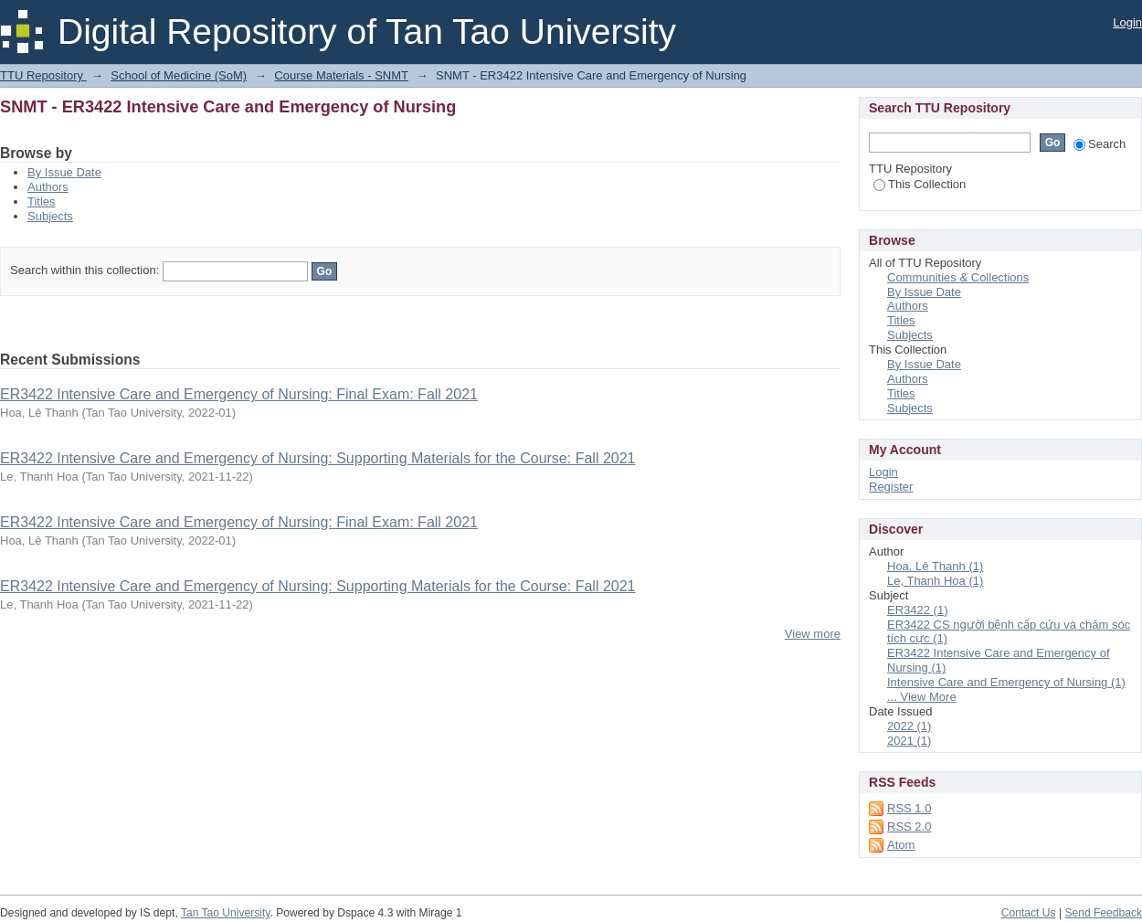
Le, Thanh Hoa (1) (935, 581)
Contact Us (1028, 912)
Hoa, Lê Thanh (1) (935, 566)
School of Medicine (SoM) (179, 75)
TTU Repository (43, 75)
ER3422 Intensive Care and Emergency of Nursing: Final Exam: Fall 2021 (239, 394)
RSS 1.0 (909, 808)
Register (891, 486)
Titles (41, 201)
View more (813, 634)
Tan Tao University (225, 912)
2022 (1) (909, 726)
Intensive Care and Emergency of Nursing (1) (1006, 682)
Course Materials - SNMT (340, 75)
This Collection (919, 184)
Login (1127, 22)
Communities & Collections (958, 277)
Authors (48, 187)
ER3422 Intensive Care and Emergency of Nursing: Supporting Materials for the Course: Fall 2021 (317, 458)
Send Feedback (1103, 912)
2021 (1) (909, 740)
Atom (901, 845)
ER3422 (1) (917, 610)
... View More (922, 697)
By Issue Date (64, 172)
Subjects (50, 216)
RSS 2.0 (909, 826)
